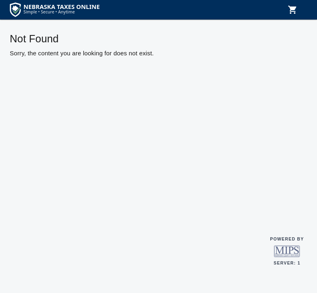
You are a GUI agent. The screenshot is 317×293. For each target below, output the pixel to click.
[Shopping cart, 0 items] (292, 10)
